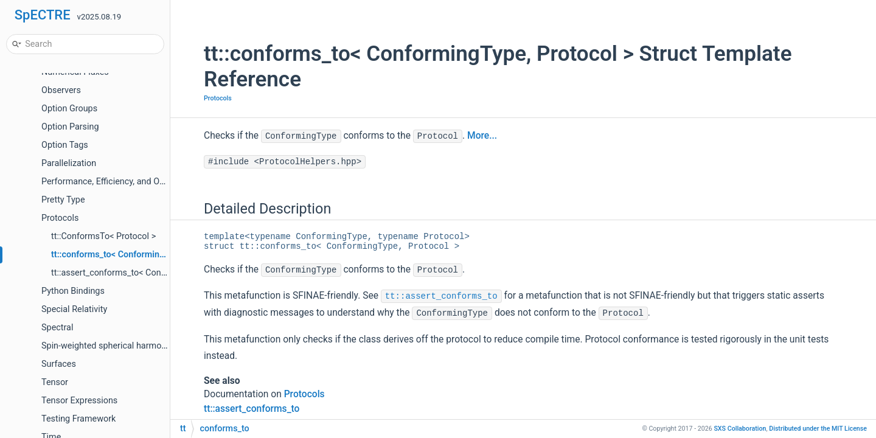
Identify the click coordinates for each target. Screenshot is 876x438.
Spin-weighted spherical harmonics (109, 346)
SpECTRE (43, 15)
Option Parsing (70, 127)
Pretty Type (63, 200)
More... (482, 135)
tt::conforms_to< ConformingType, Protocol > (139, 254)
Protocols (59, 218)
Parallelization (68, 163)
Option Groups (69, 108)
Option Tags (64, 145)
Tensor (54, 382)
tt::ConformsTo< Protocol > (103, 236)
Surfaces (58, 364)
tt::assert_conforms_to (441, 296)
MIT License (818, 429)
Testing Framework (78, 419)
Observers (61, 90)
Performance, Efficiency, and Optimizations (124, 181)
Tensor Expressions (79, 400)
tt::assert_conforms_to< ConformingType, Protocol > (152, 273)
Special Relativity (74, 309)
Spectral (57, 327)
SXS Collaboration (740, 429)
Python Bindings (73, 291)
